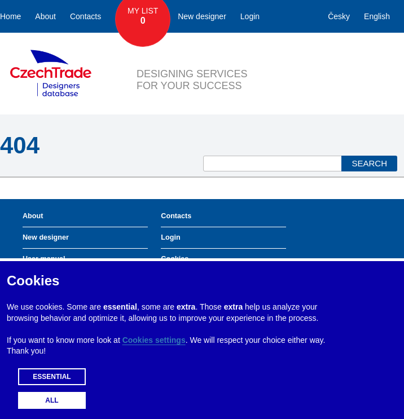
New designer (202, 16)
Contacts (85, 16)
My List (143, 16)
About (45, 16)
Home (10, 16)
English (377, 16)
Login (250, 16)
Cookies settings (154, 340)
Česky (339, 16)
